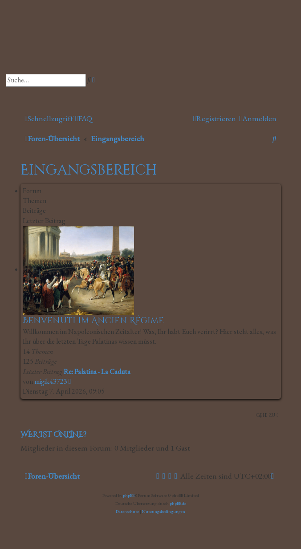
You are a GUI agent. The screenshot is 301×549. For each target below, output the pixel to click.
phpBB (128, 495)
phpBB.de (178, 503)
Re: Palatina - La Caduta (97, 371)
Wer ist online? (53, 434)
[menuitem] (83, 118)
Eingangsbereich (88, 170)
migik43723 (50, 381)
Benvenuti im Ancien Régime (93, 320)
